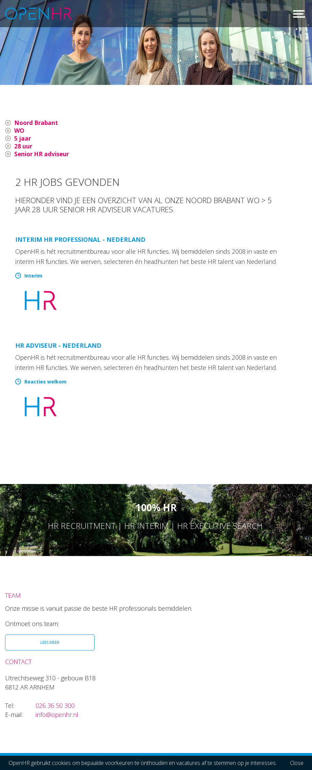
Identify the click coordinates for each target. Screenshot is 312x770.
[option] (156, 42)
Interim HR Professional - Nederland (80, 241)
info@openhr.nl (57, 716)
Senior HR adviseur (43, 155)
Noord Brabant (37, 123)
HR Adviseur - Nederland (58, 347)
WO (19, 131)
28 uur (23, 147)
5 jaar (22, 139)
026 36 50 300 (55, 707)
